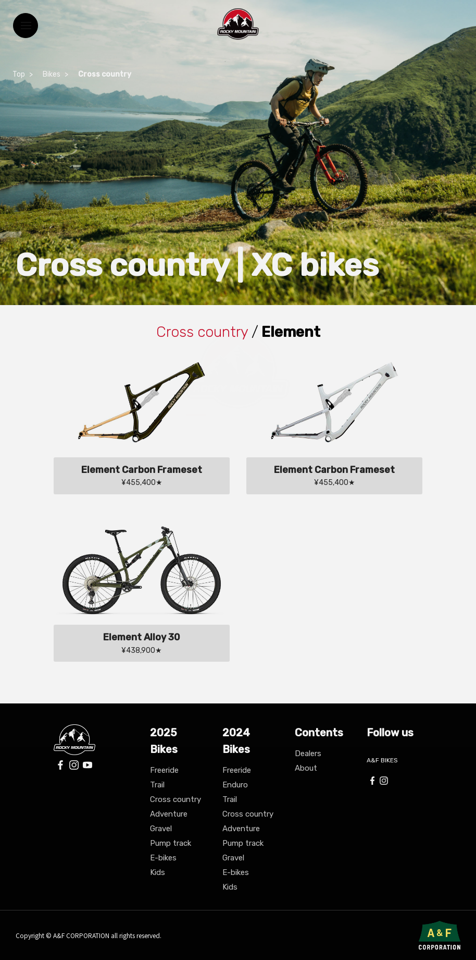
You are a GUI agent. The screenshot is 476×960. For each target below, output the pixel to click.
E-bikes (163, 857)
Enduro (235, 784)
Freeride (164, 770)
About (306, 768)
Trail (157, 784)
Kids (157, 872)
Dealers (308, 753)
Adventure (168, 814)
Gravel (161, 828)
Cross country (175, 799)
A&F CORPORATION (82, 935)
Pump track (170, 843)
